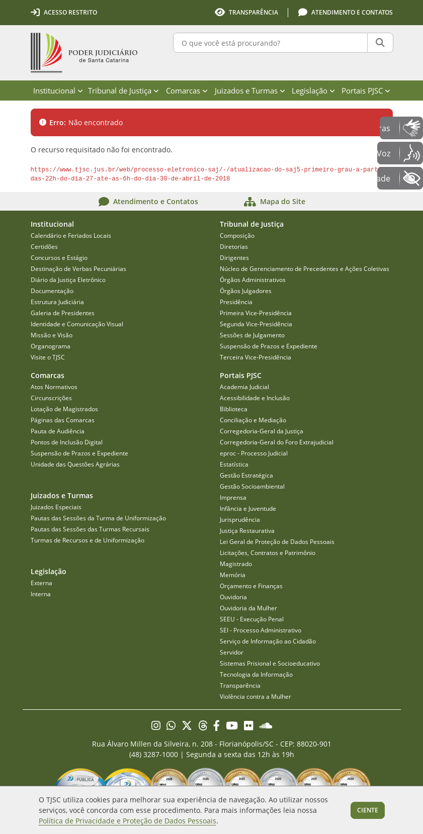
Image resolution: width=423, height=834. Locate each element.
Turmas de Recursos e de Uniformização (87, 540)
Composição (237, 235)
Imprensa (233, 497)
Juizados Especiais (56, 507)
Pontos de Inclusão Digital (67, 442)
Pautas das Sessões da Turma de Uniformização (98, 518)
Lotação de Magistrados (64, 409)
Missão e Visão (51, 335)
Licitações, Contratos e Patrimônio (267, 552)
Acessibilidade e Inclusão (255, 398)
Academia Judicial (244, 387)
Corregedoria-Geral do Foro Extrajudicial (276, 442)
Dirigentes (234, 257)
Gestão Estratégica (246, 475)
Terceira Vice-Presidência (255, 357)
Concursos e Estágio (59, 257)
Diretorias (234, 246)
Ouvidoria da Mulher (248, 608)
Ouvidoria (233, 597)
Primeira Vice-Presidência (256, 313)
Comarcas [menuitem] (187, 90)
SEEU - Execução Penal (252, 619)
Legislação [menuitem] (313, 90)
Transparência (240, 685)
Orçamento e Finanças (251, 586)
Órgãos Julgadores (246, 291)
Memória (232, 575)
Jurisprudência (240, 519)
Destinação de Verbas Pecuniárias (78, 268)
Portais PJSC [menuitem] (366, 90)
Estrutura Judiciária (57, 302)
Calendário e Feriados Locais (71, 235)
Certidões (44, 246)
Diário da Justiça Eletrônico (68, 279)
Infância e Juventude (248, 508)
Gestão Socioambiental (252, 486)
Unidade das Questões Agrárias (75, 464)
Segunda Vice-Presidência (256, 324)
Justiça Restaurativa (247, 530)
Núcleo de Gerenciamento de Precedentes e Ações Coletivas (304, 268)
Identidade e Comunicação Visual (77, 324)
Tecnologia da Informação (256, 674)
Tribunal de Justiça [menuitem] (123, 90)
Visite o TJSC (48, 357)
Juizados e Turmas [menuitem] (250, 90)
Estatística (234, 464)
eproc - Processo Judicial (254, 453)
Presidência (236, 302)
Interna (41, 594)
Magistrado (236, 564)
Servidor (231, 652)
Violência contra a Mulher (255, 696)
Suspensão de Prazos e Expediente (268, 346)
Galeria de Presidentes (63, 313)
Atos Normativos (54, 387)
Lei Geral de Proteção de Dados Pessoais (277, 541)
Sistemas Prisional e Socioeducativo (270, 663)
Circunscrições (51, 398)
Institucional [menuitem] (58, 90)
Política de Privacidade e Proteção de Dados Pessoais (127, 820)
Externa (41, 583)
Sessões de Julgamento (252, 335)
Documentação (52, 291)
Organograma (50, 346)
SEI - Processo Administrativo (260, 630)
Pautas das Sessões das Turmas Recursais (90, 529)
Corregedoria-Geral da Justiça (261, 431)
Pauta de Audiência (57, 431)
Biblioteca (233, 409)
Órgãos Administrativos (253, 279)
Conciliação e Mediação (253, 420)
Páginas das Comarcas (63, 420)
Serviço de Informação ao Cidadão (268, 641)
